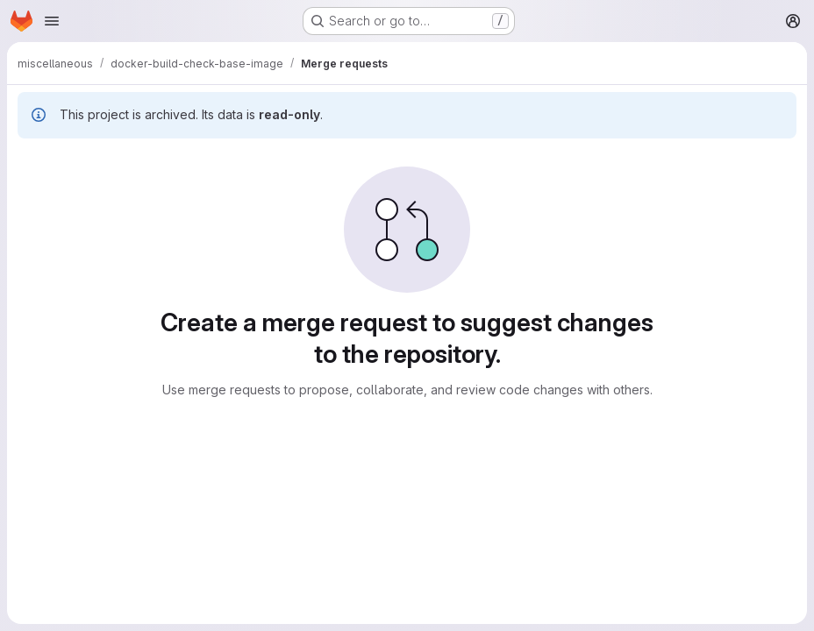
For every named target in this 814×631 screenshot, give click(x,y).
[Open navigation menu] (52, 21)
